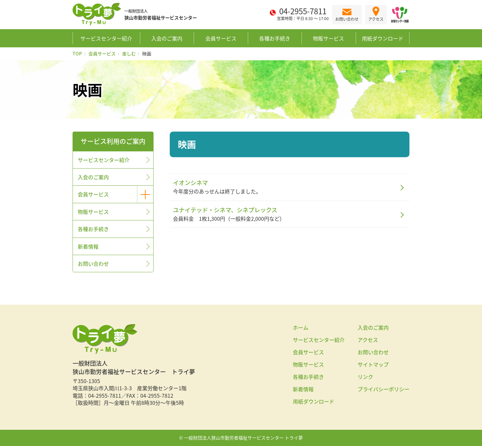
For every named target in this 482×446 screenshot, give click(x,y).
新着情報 (88, 246)
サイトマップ (373, 364)
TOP (77, 53)
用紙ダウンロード (382, 38)
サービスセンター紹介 (106, 38)
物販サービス (328, 38)
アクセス (368, 340)
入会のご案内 (166, 38)
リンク (365, 377)
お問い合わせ (93, 263)
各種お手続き (274, 38)
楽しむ (129, 53)
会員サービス (220, 38)
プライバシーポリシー (383, 389)
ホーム (300, 327)
